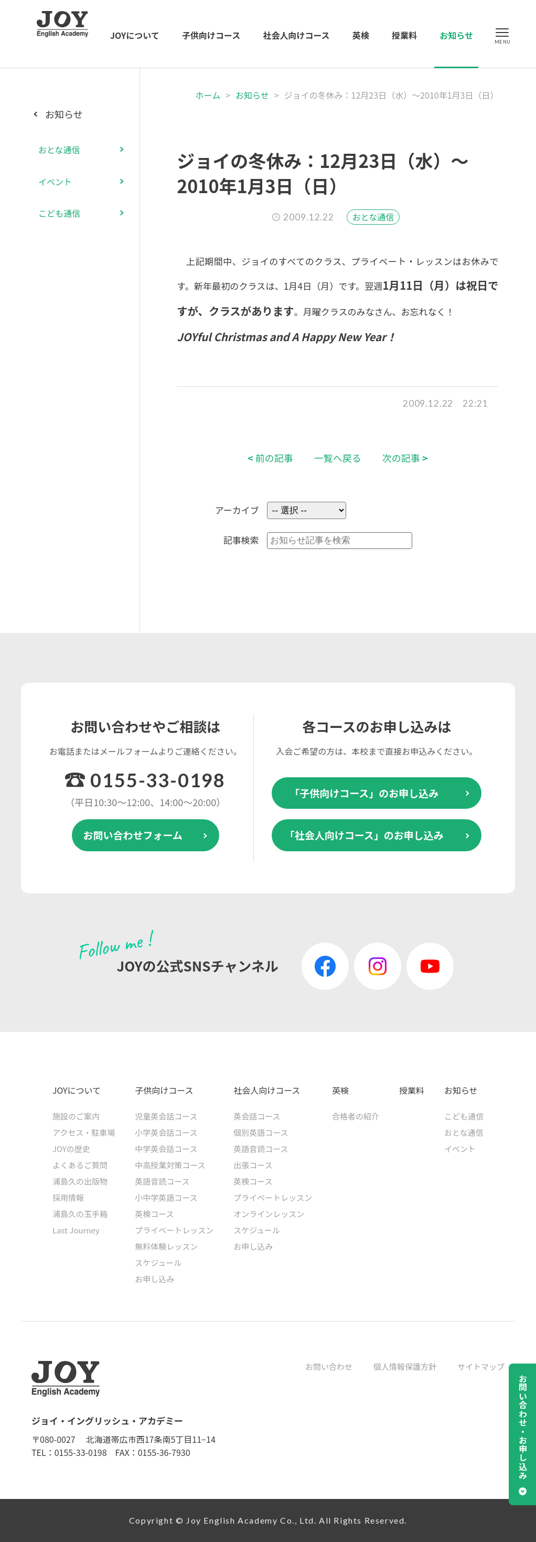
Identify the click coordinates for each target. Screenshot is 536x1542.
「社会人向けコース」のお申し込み (364, 835)
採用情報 (68, 1197)
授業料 (404, 35)
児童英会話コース (166, 1116)
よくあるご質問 (80, 1164)
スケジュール (158, 1262)
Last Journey (76, 1229)
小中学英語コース (166, 1197)
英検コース (154, 1213)
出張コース (252, 1164)
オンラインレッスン (268, 1213)
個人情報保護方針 (404, 1366)
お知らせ (456, 35)
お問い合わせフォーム (133, 835)
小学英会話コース (166, 1132)
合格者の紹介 (355, 1116)
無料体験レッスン (166, 1246)
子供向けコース (211, 35)
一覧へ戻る (337, 457)
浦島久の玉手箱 (80, 1213)
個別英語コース (260, 1132)
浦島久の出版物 (80, 1181)
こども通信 (59, 213)
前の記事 (270, 457)
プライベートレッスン (174, 1229)
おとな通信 (373, 216)
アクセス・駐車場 (83, 1132)
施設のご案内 (76, 1116)
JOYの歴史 (71, 1148)
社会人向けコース (296, 35)
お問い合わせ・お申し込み (523, 1427)
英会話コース (256, 1116)
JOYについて (134, 35)
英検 (360, 35)
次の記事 (405, 457)
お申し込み (154, 1278)
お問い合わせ (328, 1366)
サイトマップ (481, 1366)
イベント (55, 181)
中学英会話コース (166, 1148)
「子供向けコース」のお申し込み (364, 793)
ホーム (208, 95)
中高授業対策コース (170, 1164)
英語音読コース (162, 1181)
